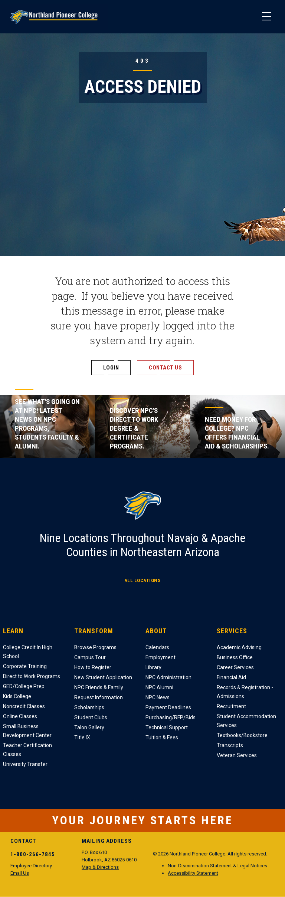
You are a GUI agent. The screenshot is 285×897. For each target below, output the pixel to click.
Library (153, 667)
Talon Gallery (89, 727)
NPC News (157, 697)
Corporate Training (25, 666)
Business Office (235, 657)
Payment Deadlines (168, 707)
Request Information (98, 697)
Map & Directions (100, 867)
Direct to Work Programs (31, 676)
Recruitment (231, 706)
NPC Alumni (159, 687)
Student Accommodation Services (246, 720)
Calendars (157, 647)
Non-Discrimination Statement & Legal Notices (217, 865)
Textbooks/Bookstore (242, 735)
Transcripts (230, 745)
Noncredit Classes (24, 706)
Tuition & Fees (161, 737)
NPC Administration (168, 677)
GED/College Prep (24, 686)
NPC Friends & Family (98, 687)
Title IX (82, 737)
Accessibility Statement (193, 873)
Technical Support (166, 727)
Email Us (19, 873)
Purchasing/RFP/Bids (170, 717)
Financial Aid (231, 677)
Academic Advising (239, 647)
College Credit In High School (27, 651)
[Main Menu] (266, 16)
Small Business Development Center (27, 730)
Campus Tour (90, 657)
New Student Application (103, 677)
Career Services (235, 667)
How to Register (92, 667)
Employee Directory (31, 865)
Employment (160, 657)
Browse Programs (95, 647)
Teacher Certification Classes (27, 749)
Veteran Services (237, 755)
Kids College (17, 696)
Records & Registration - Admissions (245, 691)
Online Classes (20, 716)
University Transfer (25, 764)
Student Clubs (90, 717)
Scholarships (89, 707)
